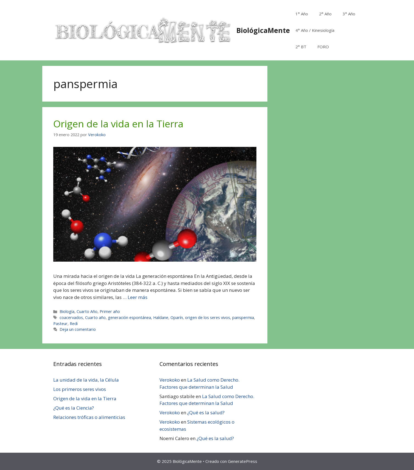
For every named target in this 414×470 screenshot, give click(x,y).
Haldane (160, 317)
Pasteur (60, 323)
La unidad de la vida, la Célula (86, 380)
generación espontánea (129, 317)
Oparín (176, 317)
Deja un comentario (78, 329)
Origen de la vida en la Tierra (118, 123)
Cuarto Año (87, 311)
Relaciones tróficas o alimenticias (89, 417)
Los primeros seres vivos (79, 389)
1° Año (301, 13)
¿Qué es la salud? (206, 412)
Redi (74, 323)
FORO (323, 46)
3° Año (349, 13)
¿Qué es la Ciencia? (73, 408)
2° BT (300, 46)
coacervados (71, 317)
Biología (67, 311)
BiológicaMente (263, 30)
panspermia (243, 317)
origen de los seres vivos (207, 317)
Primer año (110, 311)
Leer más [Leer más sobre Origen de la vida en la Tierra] (137, 297)
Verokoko (170, 380)
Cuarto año (95, 317)
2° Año (325, 13)
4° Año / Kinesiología (314, 30)
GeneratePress (242, 461)
